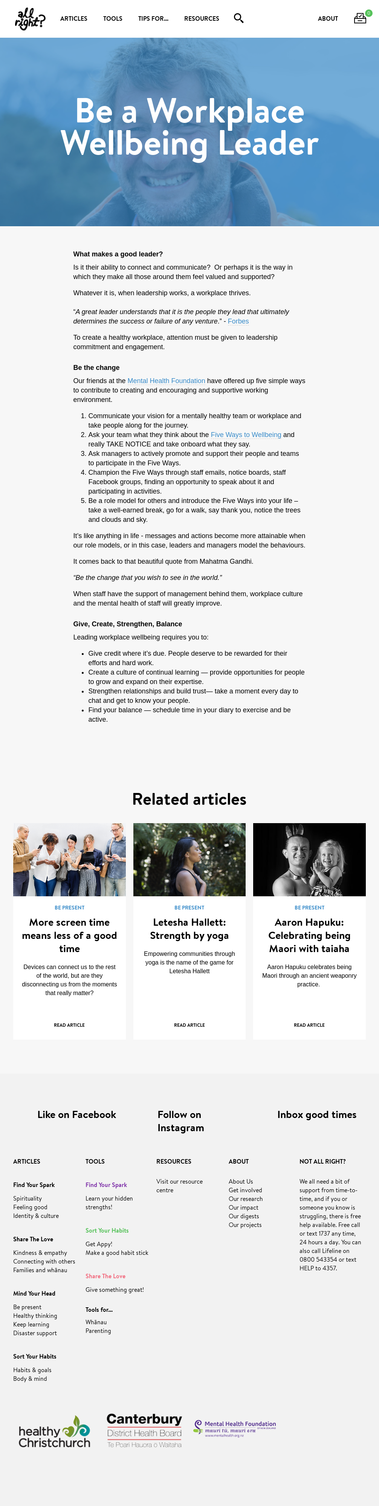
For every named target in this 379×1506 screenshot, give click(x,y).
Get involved (245, 1191)
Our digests (244, 1217)
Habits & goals (32, 1371)
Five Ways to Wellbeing (246, 435)
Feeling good (30, 1208)
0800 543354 (318, 1261)
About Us (241, 1182)
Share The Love (33, 1240)
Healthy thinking (35, 1317)
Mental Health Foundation (166, 381)
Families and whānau (40, 1271)
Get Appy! (99, 1245)
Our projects (245, 1226)
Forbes (238, 321)
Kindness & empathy (40, 1254)
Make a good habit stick (117, 1254)
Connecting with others (44, 1262)
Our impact (243, 1208)
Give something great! (115, 1291)
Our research (246, 1200)
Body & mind (30, 1380)
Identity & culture (36, 1217)
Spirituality (27, 1199)
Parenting (98, 1332)
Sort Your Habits (35, 1357)
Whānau (96, 1323)
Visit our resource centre (179, 1186)
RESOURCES (201, 20)
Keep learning (31, 1325)
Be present (27, 1308)
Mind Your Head (34, 1294)
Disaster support (35, 1334)
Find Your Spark (34, 1186)
